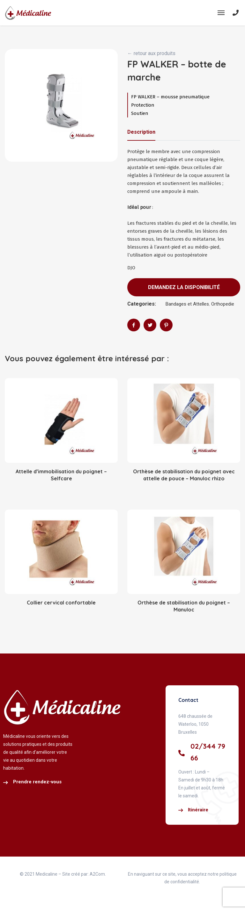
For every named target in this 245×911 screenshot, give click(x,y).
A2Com (97, 874)
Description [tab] (141, 132)
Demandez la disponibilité (184, 287)
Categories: (141, 304)
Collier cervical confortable (61, 602)
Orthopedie (222, 304)
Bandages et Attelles (187, 304)
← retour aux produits (151, 53)
